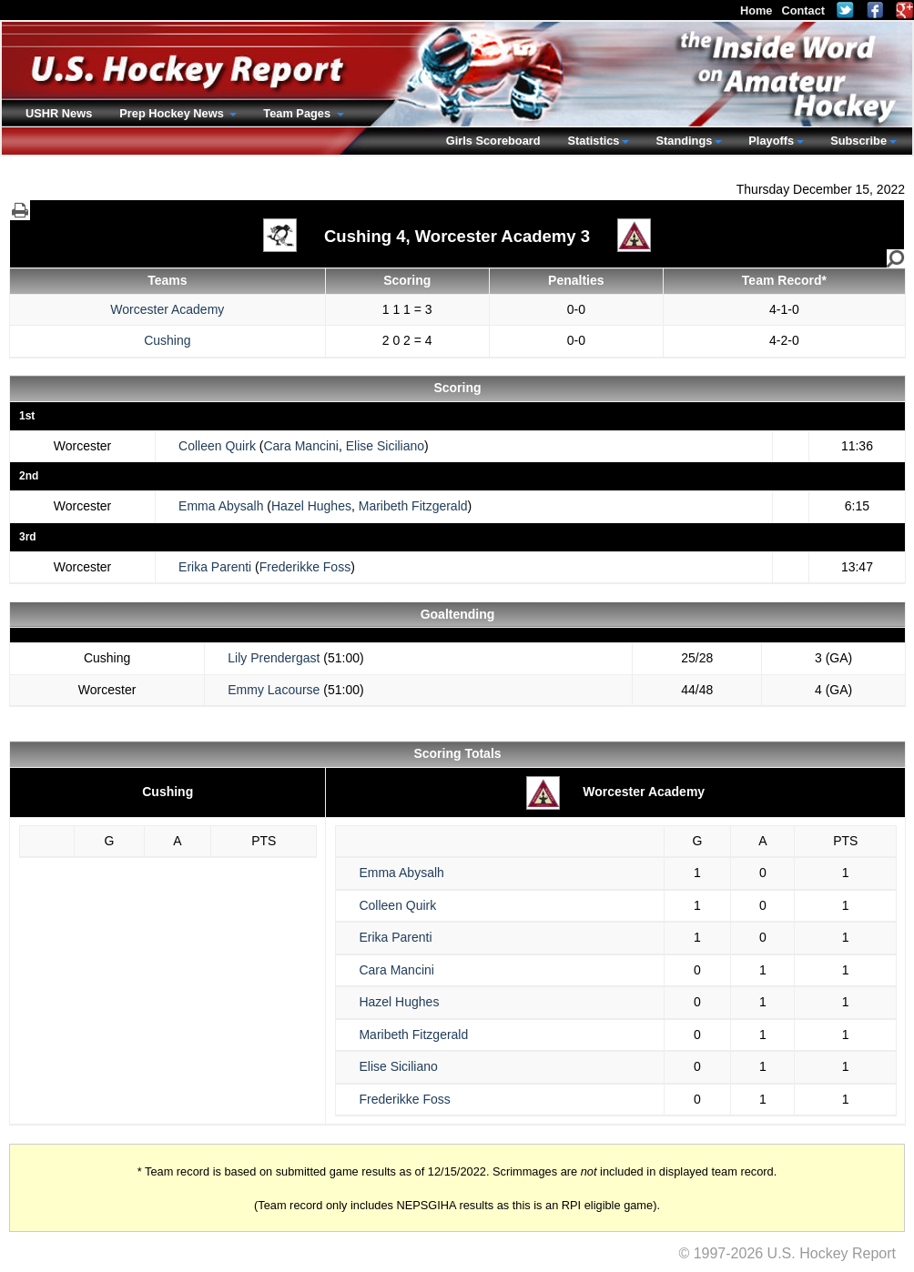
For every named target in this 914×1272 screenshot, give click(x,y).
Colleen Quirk (217, 446)
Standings (683, 140)
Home (756, 10)
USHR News (58, 113)
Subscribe (858, 140)
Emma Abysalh (220, 506)
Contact (803, 10)
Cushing (167, 340)
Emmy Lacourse (274, 689)
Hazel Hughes (311, 506)
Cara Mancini (300, 446)
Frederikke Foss (304, 567)
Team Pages (298, 113)
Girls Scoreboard (493, 140)
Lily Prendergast (274, 658)
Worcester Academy (167, 309)
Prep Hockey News (173, 113)
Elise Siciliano (385, 446)
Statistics (594, 140)
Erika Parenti (214, 567)
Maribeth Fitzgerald (413, 506)
